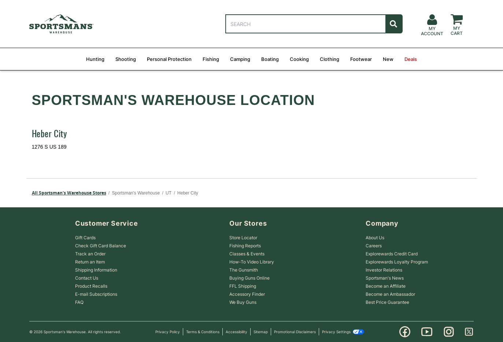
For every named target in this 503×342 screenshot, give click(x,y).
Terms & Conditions (202, 332)
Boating (270, 59)
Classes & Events (247, 253)
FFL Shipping (242, 286)
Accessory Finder (247, 294)
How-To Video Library (251, 262)
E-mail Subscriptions (96, 294)
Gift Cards (85, 237)
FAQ (79, 302)
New (388, 59)
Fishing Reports (245, 245)
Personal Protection (169, 59)
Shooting (125, 59)
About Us (375, 237)
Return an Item (90, 262)
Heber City (49, 134)
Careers (374, 245)
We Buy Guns (242, 302)
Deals (410, 59)
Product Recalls (91, 286)
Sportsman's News (385, 278)
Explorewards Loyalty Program (397, 262)
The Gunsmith (243, 270)
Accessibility (236, 332)
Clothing (329, 59)
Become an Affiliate (386, 286)
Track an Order (90, 253)
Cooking (299, 59)
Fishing (211, 59)
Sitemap (261, 332)
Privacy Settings (343, 332)
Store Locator (243, 237)
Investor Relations (384, 270)
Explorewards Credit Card (392, 253)
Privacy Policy (167, 332)
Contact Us (86, 278)
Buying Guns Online (249, 278)
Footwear (361, 59)
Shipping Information (96, 270)
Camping (240, 59)
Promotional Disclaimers (295, 332)
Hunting (95, 59)
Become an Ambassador (390, 294)
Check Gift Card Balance (100, 245)
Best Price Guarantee (387, 302)
